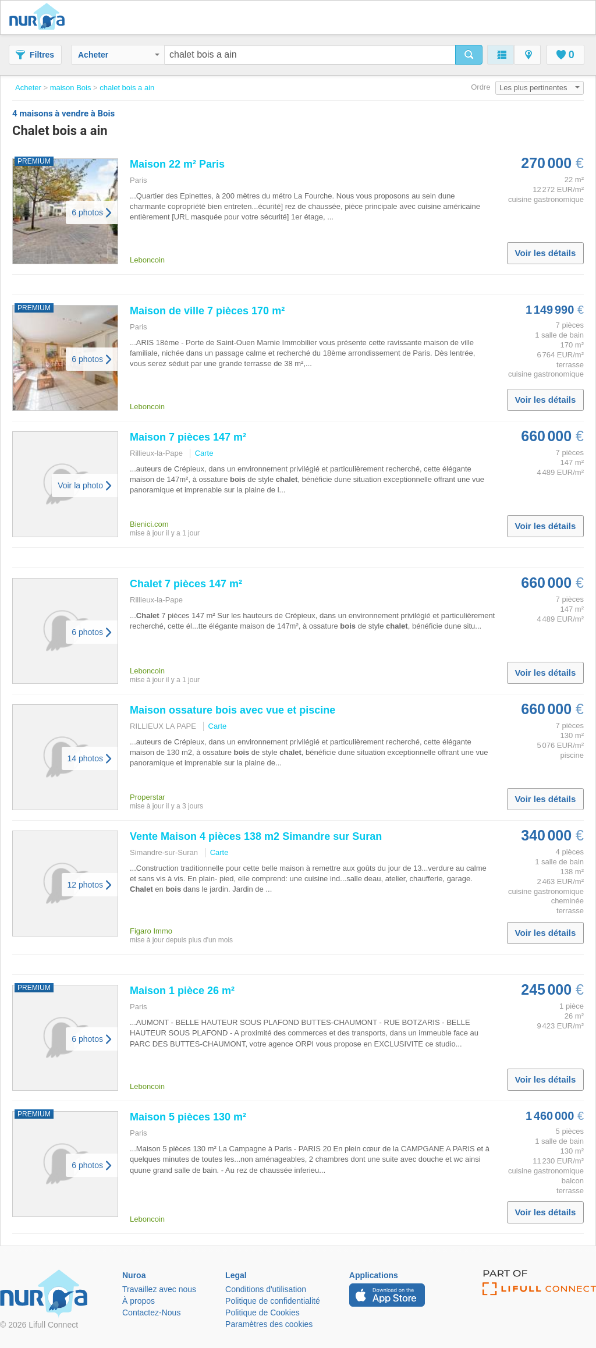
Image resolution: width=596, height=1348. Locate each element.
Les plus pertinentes (539, 87)
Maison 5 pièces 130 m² (188, 1117)
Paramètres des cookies (269, 1324)
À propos (138, 1301)
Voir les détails (545, 253)
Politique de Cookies (262, 1312)
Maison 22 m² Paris (177, 164)
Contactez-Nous (151, 1312)
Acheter (118, 54)
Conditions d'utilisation (265, 1289)
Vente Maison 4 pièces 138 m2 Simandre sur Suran (256, 836)
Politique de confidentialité (272, 1301)
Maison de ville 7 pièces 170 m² (207, 311)
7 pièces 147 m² (186, 584)
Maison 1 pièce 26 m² (182, 990)
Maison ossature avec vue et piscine (232, 710)
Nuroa (39, 17)
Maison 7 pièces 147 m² (188, 437)
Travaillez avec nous (159, 1289)
